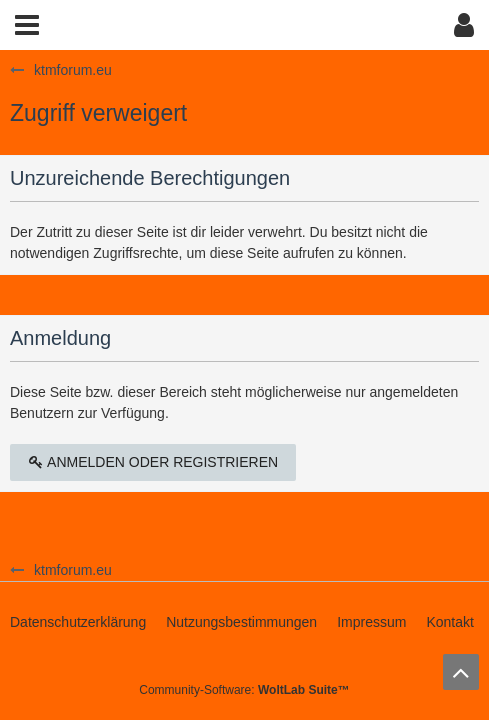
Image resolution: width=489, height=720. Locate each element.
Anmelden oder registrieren (153, 462)
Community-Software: (244, 690)
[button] (27, 25)
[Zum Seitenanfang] (461, 672)
